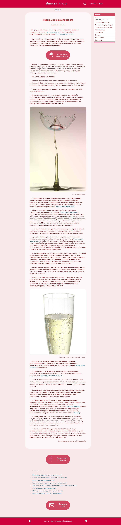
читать (46, 521)
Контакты (98, 40)
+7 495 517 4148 (96, 4)
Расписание (99, 37)
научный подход (73, 407)
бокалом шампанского (65, 207)
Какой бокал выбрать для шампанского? (49, 478)
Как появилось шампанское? (44, 488)
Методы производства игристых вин (47, 491)
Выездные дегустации (104, 25)
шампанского (53, 32)
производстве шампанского (51, 376)
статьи (58, 10)
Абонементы (100, 30)
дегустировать (57, 521)
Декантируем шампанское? (43, 480)
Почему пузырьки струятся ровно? (47, 475)
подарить (68, 521)
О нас (97, 17)
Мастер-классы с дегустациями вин (47, 493)
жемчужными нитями (69, 213)
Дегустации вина (102, 20)
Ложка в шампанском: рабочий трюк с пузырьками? (54, 486)
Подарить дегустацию (103, 27)
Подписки (99, 32)
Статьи (97, 35)
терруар (77, 413)
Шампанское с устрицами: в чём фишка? (49, 483)
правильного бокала (64, 34)
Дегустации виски (102, 22)
